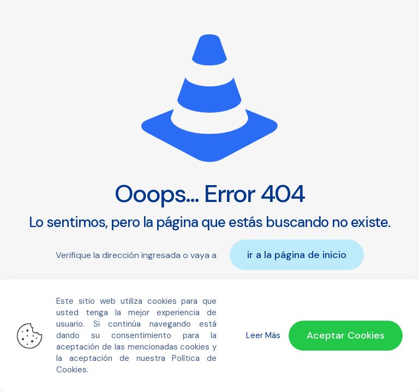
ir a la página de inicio (296, 254)
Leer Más (263, 335)
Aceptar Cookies (346, 335)
